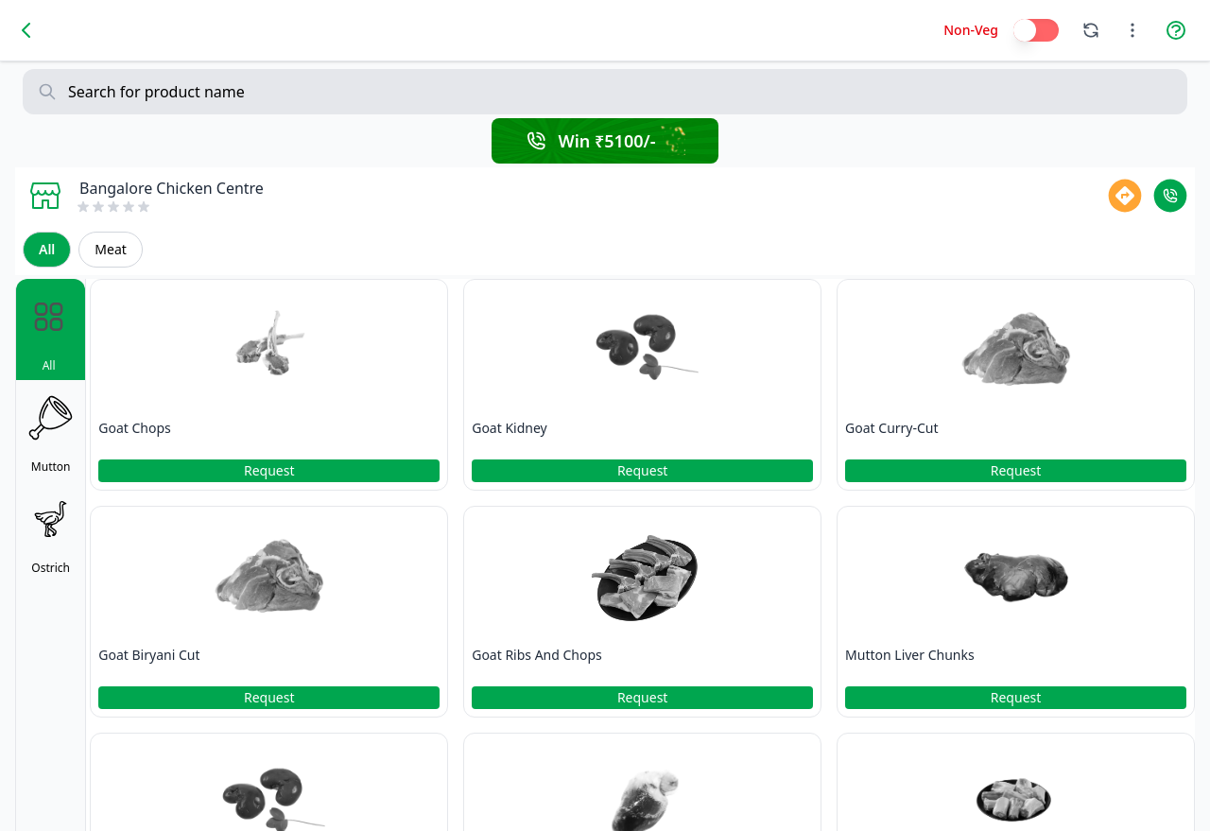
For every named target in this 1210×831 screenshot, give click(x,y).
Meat (111, 249)
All (47, 249)
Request (269, 470)
